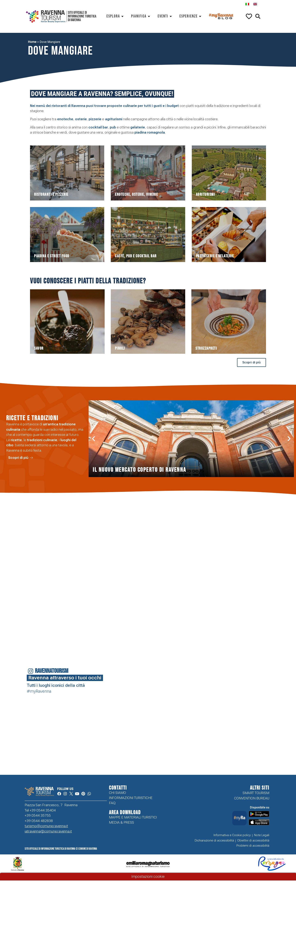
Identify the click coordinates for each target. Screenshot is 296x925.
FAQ (112, 803)
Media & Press (121, 824)
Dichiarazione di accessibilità (214, 841)
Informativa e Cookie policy (232, 835)
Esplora (115, 16)
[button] (258, 16)
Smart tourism (256, 793)
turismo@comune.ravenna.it (46, 826)
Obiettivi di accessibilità (253, 841)
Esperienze (191, 16)
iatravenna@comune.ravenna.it (48, 832)
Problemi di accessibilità (252, 846)
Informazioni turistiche (131, 798)
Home (32, 42)
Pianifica (141, 16)
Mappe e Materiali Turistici (133, 818)
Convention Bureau (251, 798)
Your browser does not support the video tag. (130, 709)
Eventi (165, 16)
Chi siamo (117, 793)
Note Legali (261, 835)
